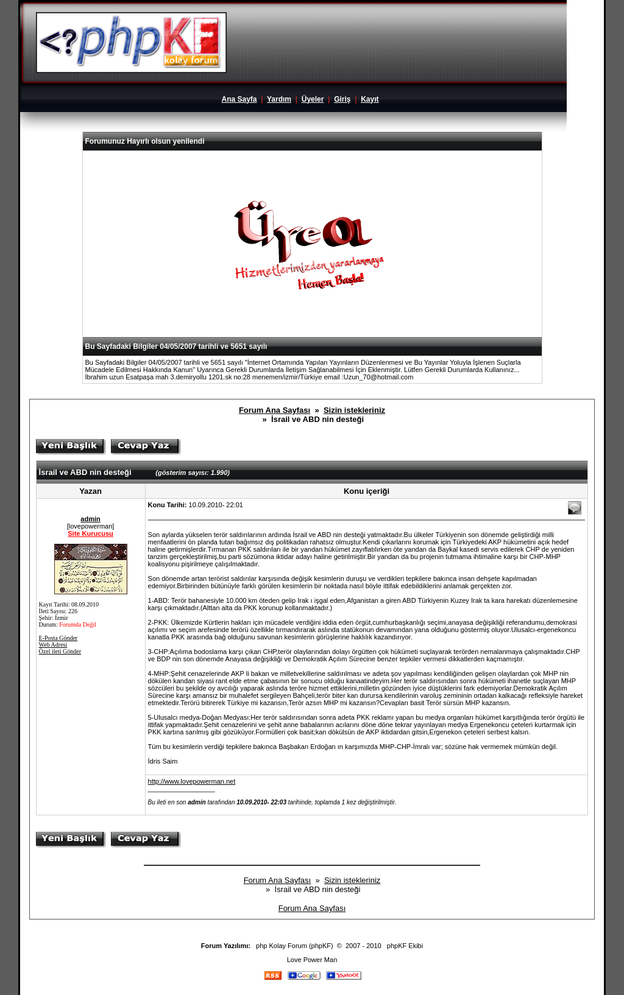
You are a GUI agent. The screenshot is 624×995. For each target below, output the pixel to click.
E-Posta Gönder (58, 638)
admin (90, 518)
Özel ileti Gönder (60, 651)
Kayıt (369, 99)
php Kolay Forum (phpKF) (294, 945)
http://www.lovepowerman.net (192, 781)
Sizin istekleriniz (354, 410)
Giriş (342, 99)
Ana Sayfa (239, 99)
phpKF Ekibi (405, 945)
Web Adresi (53, 644)
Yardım (279, 99)
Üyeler (313, 99)
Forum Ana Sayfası (274, 410)
